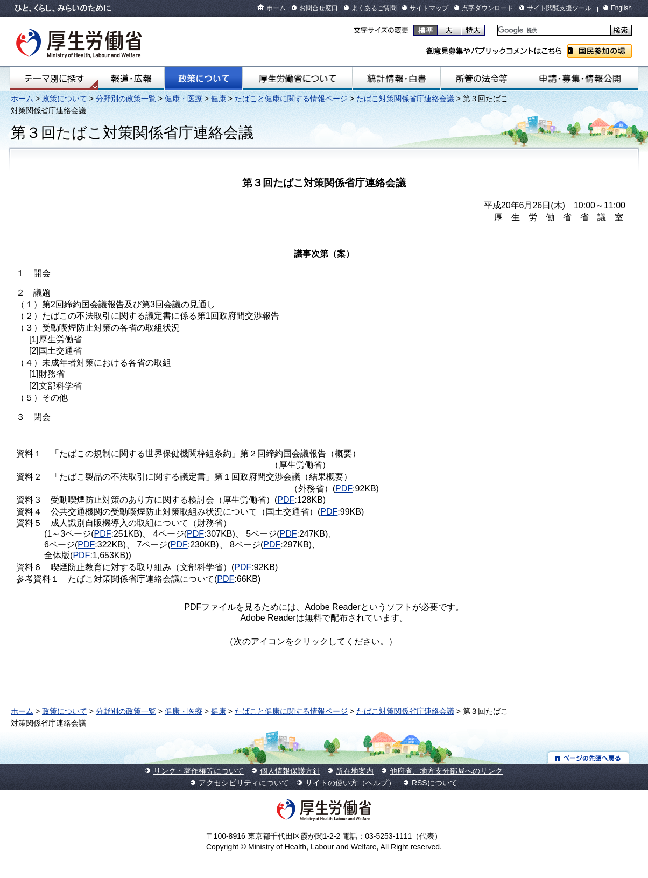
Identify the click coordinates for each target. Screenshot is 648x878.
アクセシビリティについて (244, 782)
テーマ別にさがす (54, 78)
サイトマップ (429, 8)
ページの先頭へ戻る (588, 757)
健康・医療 (183, 98)
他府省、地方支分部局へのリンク (446, 771)
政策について (204, 78)
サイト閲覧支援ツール (559, 8)
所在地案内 (355, 771)
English (621, 8)
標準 (425, 30)
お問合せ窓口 (318, 8)
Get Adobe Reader (431, 645)
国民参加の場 (599, 51)
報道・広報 (131, 78)
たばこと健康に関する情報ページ (291, 98)
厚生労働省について (297, 78)
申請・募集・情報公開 (580, 78)
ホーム (276, 8)
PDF (344, 488)
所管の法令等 (481, 78)
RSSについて (434, 782)
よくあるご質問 (374, 8)
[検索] (553, 30)
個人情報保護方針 (290, 771)
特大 (472, 30)
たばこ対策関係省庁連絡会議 (405, 98)
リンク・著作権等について (198, 771)
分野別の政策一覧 (126, 98)
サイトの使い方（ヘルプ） (350, 782)
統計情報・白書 (396, 78)
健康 (218, 98)
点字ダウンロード (487, 8)
